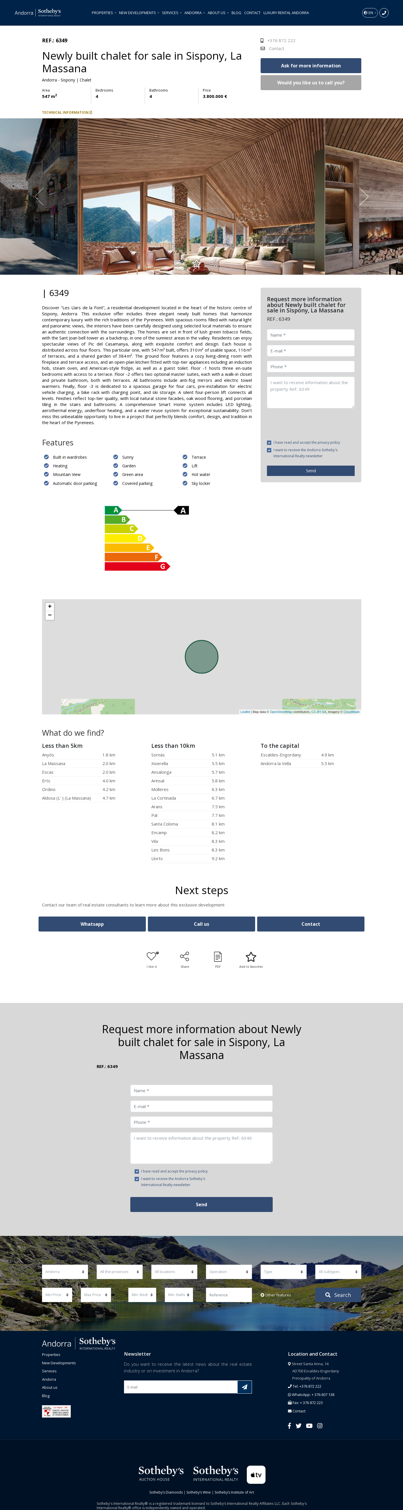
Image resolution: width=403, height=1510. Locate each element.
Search (338, 1294)
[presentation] (310, 424)
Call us (201, 924)
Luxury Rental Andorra (286, 12)
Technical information (67, 112)
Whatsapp (92, 924)
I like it (153, 960)
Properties (103, 12)
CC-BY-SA (319, 712)
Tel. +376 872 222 (304, 1386)
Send (311, 470)
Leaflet (245, 712)
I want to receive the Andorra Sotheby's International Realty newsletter (305, 452)
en (369, 12)
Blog (236, 12)
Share (185, 960)
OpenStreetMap (281, 712)
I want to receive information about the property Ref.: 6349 (311, 392)
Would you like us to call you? (311, 82)
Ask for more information (311, 65)
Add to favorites (251, 960)
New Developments (138, 12)
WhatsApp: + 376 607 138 (311, 1394)
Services (170, 12)
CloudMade (351, 712)
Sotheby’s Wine (198, 1492)
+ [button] (49, 607)
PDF (218, 960)
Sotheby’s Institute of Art (234, 1492)
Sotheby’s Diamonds (166, 1492)
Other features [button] (276, 1294)
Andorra (193, 12)
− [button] (49, 615)
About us (217, 12)
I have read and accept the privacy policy (307, 442)
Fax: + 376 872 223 (305, 1402)
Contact (252, 12)
